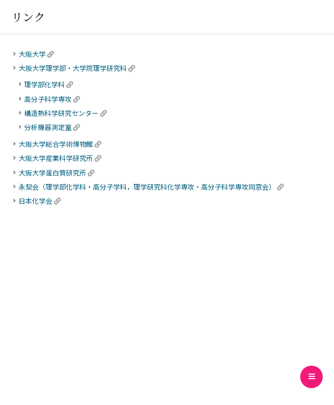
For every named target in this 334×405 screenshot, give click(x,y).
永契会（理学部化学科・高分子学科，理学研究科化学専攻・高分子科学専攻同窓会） (147, 186)
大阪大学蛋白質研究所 (52, 172)
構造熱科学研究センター (61, 113)
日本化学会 (35, 200)
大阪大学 (32, 53)
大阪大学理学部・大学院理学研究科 (73, 68)
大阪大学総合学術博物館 (56, 143)
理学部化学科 (44, 84)
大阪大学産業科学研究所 (56, 158)
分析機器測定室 (48, 127)
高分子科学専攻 (48, 99)
